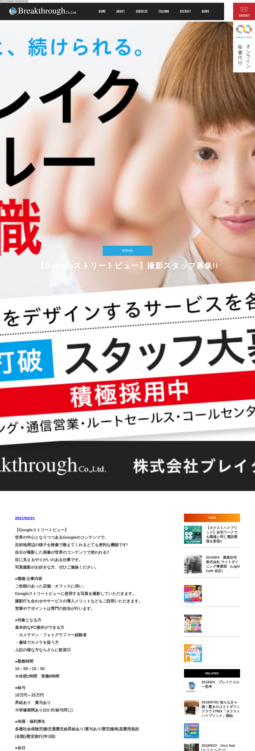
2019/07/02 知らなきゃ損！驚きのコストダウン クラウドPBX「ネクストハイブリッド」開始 (222, 709)
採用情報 (127, 250)
